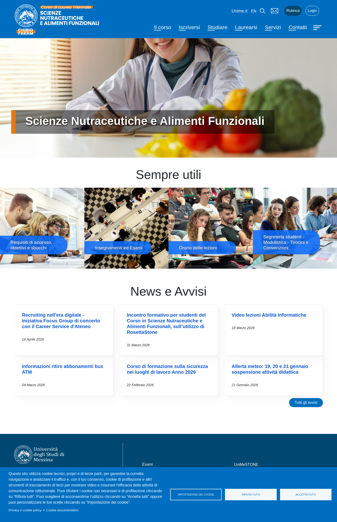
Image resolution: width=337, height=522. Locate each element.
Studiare (217, 27)
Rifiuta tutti (251, 494)
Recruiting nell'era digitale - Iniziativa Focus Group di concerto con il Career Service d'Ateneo (61, 320)
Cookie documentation (62, 510)
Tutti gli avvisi (306, 402)
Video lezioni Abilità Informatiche (269, 315)
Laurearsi (246, 27)
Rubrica (293, 11)
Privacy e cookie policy (25, 510)
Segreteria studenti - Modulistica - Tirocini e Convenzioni (295, 228)
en (253, 11)
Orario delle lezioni (210, 228)
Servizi (273, 27)
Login (312, 11)
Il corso (162, 27)
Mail (275, 11)
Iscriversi (189, 27)
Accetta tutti (306, 494)
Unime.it (239, 11)
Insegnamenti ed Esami (126, 228)
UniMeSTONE (246, 465)
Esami (147, 464)
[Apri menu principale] (318, 27)
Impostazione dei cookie (196, 494)
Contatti (298, 27)
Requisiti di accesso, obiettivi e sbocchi (42, 228)
